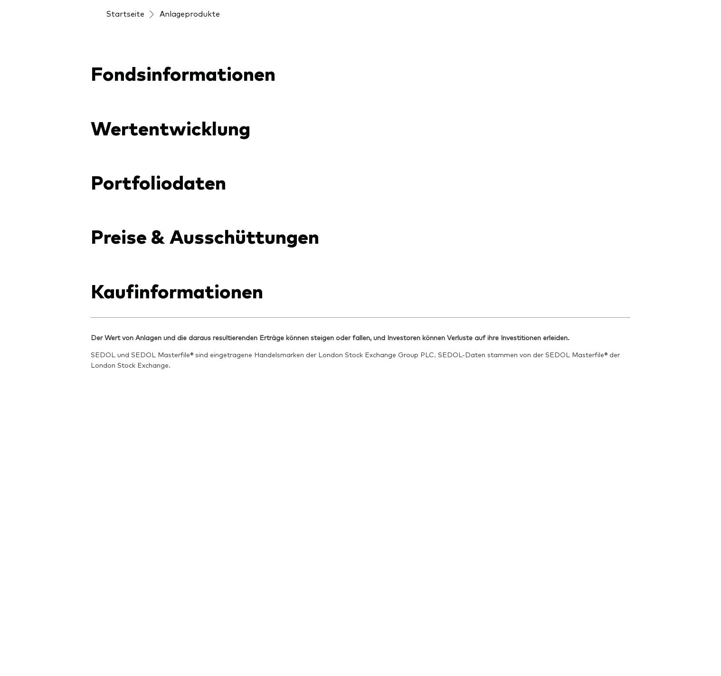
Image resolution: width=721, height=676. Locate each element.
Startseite (125, 13)
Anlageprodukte (190, 13)
